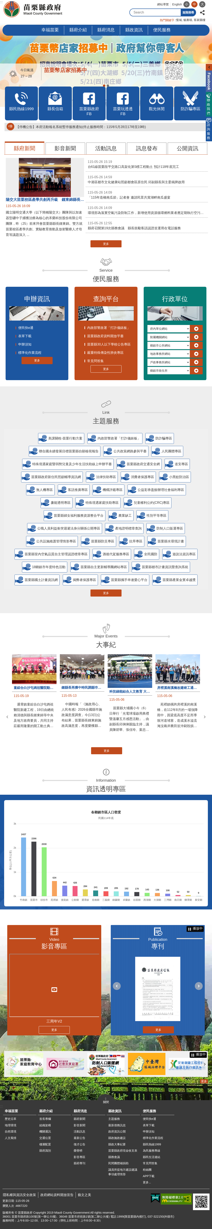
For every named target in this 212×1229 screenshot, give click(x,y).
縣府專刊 (79, 1163)
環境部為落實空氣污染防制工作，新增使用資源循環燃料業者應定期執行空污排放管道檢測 (147, 210)
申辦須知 (24, 344)
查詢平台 (106, 299)
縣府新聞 (24, 148)
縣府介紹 (78, 29)
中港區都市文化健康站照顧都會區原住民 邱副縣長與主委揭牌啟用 (147, 179)
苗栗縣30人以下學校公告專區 (109, 344)
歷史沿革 (10, 1118)
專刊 (157, 946)
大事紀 (106, 644)
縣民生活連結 (151, 1157)
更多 (106, 243)
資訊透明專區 (106, 789)
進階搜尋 (188, 12)
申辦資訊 (37, 299)
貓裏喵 (187, 20)
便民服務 (162, 29)
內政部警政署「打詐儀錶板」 (108, 328)
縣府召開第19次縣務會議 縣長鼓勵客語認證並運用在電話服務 (147, 225)
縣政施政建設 (117, 1138)
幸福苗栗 (50, 29)
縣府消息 (106, 29)
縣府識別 (45, 1150)
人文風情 (10, 1138)
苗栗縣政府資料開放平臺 (105, 336)
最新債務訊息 (117, 1125)
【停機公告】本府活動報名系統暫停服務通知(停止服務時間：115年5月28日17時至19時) (81, 127)
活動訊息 (106, 148)
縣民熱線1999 (152, 1144)
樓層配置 (45, 1144)
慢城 (179, 20)
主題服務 (106, 421)
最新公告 (79, 1138)
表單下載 (24, 336)
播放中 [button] (198, 928)
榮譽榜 (78, 1150)
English (177, 4)
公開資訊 (187, 148)
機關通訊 (45, 1131)
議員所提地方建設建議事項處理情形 (122, 1172)
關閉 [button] (106, 1102)
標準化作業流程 (29, 352)
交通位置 (45, 1138)
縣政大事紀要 (117, 1144)
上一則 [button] (7, 717)
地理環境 (10, 1125)
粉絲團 (147, 1169)
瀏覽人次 (8, 1205)
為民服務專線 (151, 1150)
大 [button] (202, 4)
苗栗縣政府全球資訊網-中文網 (33, 9)
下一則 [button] (205, 717)
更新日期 (8, 1200)
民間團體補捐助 (118, 1163)
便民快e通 (25, 328)
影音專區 (54, 946)
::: (1, 2)
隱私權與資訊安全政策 (19, 1195)
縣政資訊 (134, 29)
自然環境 (10, 1131)
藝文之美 (84, 1195)
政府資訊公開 (117, 1131)
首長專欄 (45, 1118)
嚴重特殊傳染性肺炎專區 (105, 352)
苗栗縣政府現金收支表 (122, 1150)
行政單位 (175, 299)
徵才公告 (79, 1144)
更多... (147, 1182)
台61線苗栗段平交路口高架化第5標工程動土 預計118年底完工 (147, 163)
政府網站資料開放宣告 (56, 1195)
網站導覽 (163, 4)
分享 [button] (202, 12)
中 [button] (194, 4)
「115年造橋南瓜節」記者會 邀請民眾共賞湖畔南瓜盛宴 (147, 194)
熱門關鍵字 (167, 20)
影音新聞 (65, 148)
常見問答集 (95, 361)
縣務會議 (114, 1157)
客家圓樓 (199, 20)
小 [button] (186, 4)
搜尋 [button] (177, 12)
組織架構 (45, 1125)
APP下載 (149, 1176)
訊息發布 (147, 148)
